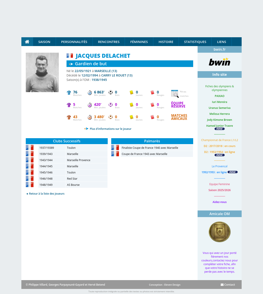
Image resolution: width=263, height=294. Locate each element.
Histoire (166, 41)
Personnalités (74, 41)
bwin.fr (220, 49)
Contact (228, 285)
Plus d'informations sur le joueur (108, 129)
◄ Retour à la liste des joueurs (45, 193)
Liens (221, 41)
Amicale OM (219, 213)
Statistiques (195, 41)
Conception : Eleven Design (164, 284)
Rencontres (108, 41)
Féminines (139, 41)
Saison (44, 41)
